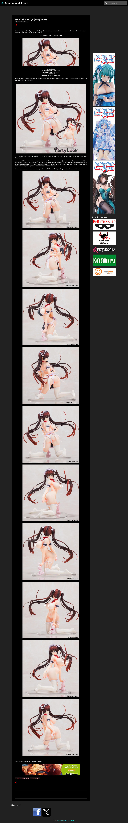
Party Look (25, 778)
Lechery (18, 778)
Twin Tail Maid (35, 778)
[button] (16, 25)
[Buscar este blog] (117, 3)
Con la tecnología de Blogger (64, 820)
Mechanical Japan (16, 3)
